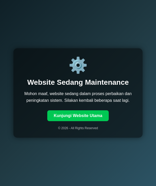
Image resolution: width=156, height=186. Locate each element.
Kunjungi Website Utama (78, 115)
